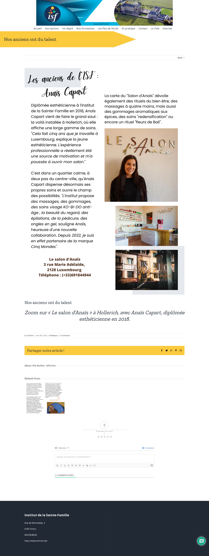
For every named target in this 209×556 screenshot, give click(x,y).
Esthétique (53, 334)
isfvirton (30, 334)
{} (91, 464)
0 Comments (65, 334)
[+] (94, 464)
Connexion (148, 446)
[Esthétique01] (104, 181)
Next (180, 57)
